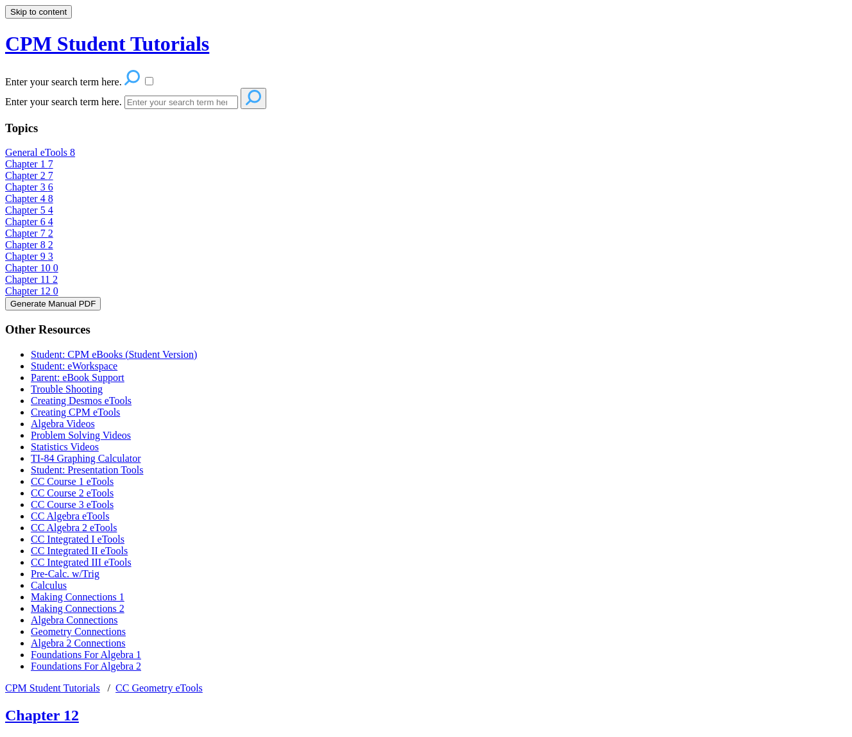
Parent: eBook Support (77, 377)
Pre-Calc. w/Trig (65, 573)
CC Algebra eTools (70, 516)
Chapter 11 (31, 279)
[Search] (181, 102)
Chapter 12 (31, 290)
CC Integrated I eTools (77, 539)
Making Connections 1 (77, 596)
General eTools (40, 152)
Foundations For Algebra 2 (86, 666)
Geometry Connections (78, 631)
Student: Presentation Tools (87, 469)
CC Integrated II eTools (79, 550)
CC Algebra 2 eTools (74, 527)
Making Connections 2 (77, 608)
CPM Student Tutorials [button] (107, 43)
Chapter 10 (31, 267)
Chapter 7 (29, 233)
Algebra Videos (63, 423)
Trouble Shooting (67, 389)
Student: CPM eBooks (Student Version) (114, 354)
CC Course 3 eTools (72, 504)
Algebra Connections (74, 619)
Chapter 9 (29, 256)
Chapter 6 (29, 221)
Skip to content (38, 12)
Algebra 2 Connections (78, 643)
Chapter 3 (29, 187)
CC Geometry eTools (159, 687)
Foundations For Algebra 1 (86, 654)
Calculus (49, 585)
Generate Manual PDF (53, 304)
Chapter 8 (29, 244)
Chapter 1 (29, 163)
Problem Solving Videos (81, 435)
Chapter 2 (29, 175)
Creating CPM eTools (75, 412)
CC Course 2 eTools (72, 492)
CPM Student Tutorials (52, 687)
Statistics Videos (65, 446)
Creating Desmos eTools (81, 400)
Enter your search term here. (63, 101)
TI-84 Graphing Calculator (86, 458)
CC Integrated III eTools (81, 562)
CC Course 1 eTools (72, 481)
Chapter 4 (29, 198)
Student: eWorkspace (74, 365)
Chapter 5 (29, 210)
